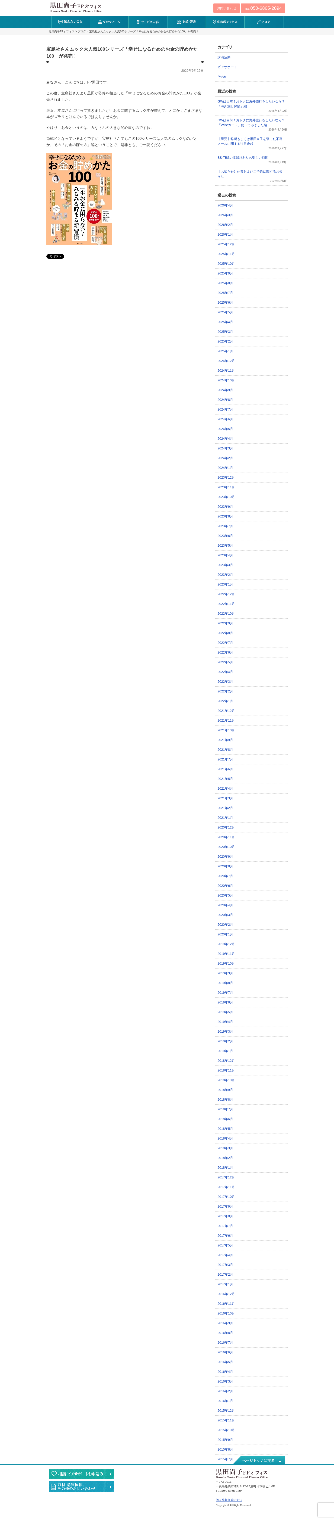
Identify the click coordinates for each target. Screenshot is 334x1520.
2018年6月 (225, 1119)
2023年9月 (225, 506)
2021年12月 (226, 711)
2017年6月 (225, 1235)
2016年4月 (225, 1372)
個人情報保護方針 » (229, 1500)
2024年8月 (225, 400)
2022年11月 (226, 604)
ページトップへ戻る (258, 1460)
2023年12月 (226, 477)
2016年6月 (225, 1352)
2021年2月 (225, 808)
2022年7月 (225, 643)
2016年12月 (226, 1294)
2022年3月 (225, 681)
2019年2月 (225, 1041)
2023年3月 (225, 565)
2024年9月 (225, 390)
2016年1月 (225, 1401)
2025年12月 (226, 244)
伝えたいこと (70, 22)
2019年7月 (225, 992)
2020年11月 (226, 837)
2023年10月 (226, 497)
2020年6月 (225, 886)
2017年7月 (225, 1226)
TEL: (263, 8)
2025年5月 (225, 312)
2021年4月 (225, 788)
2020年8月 (225, 866)
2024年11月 (226, 370)
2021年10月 (226, 730)
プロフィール (109, 22)
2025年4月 (225, 322)
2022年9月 (225, 623)
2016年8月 (225, 1333)
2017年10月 (226, 1197)
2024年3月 (225, 448)
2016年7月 (225, 1342)
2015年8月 (225, 1449)
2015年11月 (226, 1420)
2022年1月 (225, 701)
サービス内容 (148, 22)
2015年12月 (226, 1410)
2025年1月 (225, 351)
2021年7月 (225, 759)
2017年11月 (226, 1187)
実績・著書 (186, 22)
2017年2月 (225, 1274)
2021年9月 (225, 740)
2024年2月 (225, 458)
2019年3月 (225, 1031)
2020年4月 (225, 905)
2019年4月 (225, 1022)
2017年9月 (225, 1206)
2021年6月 (225, 769)
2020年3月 (225, 915)
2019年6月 (225, 1002)
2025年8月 (225, 283)
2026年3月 (225, 215)
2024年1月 (225, 468)
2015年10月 (226, 1430)
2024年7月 (225, 409)
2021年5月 (225, 779)
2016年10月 (226, 1313)
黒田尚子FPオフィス (76, 7)
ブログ (264, 22)
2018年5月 (225, 1129)
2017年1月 (225, 1284)
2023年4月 (225, 555)
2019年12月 (226, 944)
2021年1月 (225, 817)
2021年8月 (225, 749)
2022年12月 (226, 594)
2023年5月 (225, 545)
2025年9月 (225, 273)
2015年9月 (225, 1440)
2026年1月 (225, 234)
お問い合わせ (226, 8)
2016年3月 (225, 1381)
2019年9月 (225, 973)
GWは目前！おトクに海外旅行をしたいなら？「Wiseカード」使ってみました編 (251, 122)
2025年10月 (226, 263)
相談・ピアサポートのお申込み (81, 1474)
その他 (222, 76)
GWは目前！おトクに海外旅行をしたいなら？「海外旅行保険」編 (251, 104)
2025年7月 (225, 293)
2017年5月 (225, 1245)
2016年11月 (226, 1303)
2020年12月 (226, 827)
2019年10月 (226, 963)
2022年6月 (225, 652)
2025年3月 (225, 331)
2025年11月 (226, 254)
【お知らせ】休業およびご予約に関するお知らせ (250, 174)
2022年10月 (226, 613)
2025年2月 (225, 341)
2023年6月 (225, 536)
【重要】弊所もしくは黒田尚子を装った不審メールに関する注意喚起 (250, 141)
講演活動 (224, 57)
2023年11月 (226, 487)
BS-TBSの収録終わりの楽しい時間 (243, 157)
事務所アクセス (225, 22)
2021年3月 (225, 798)
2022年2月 (225, 691)
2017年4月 (225, 1255)
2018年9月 (225, 1090)
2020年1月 (225, 934)
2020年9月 (225, 856)
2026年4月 (225, 205)
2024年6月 (225, 419)
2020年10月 (226, 847)
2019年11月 (226, 954)
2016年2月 (225, 1391)
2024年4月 (225, 438)
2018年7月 (225, 1109)
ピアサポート (227, 67)
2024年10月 (226, 380)
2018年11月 (226, 1070)
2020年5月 (225, 895)
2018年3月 (225, 1148)
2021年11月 (226, 720)
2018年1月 (225, 1167)
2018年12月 (226, 1060)
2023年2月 (225, 574)
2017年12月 (226, 1177)
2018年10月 (226, 1080)
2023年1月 (225, 584)
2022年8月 (225, 633)
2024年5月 (225, 429)
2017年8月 (225, 1216)
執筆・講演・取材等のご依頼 (81, 1486)
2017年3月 (225, 1265)
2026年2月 (225, 225)
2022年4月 (225, 672)
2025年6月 (225, 302)
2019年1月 (225, 1051)
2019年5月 (225, 1012)
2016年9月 (225, 1323)
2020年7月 (225, 876)
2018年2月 (225, 1158)
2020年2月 (225, 924)
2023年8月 (225, 516)
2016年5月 (225, 1362)
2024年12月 (226, 361)
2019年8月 (225, 983)
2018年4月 (225, 1138)
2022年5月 (225, 662)
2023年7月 (225, 526)
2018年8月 (225, 1099)
